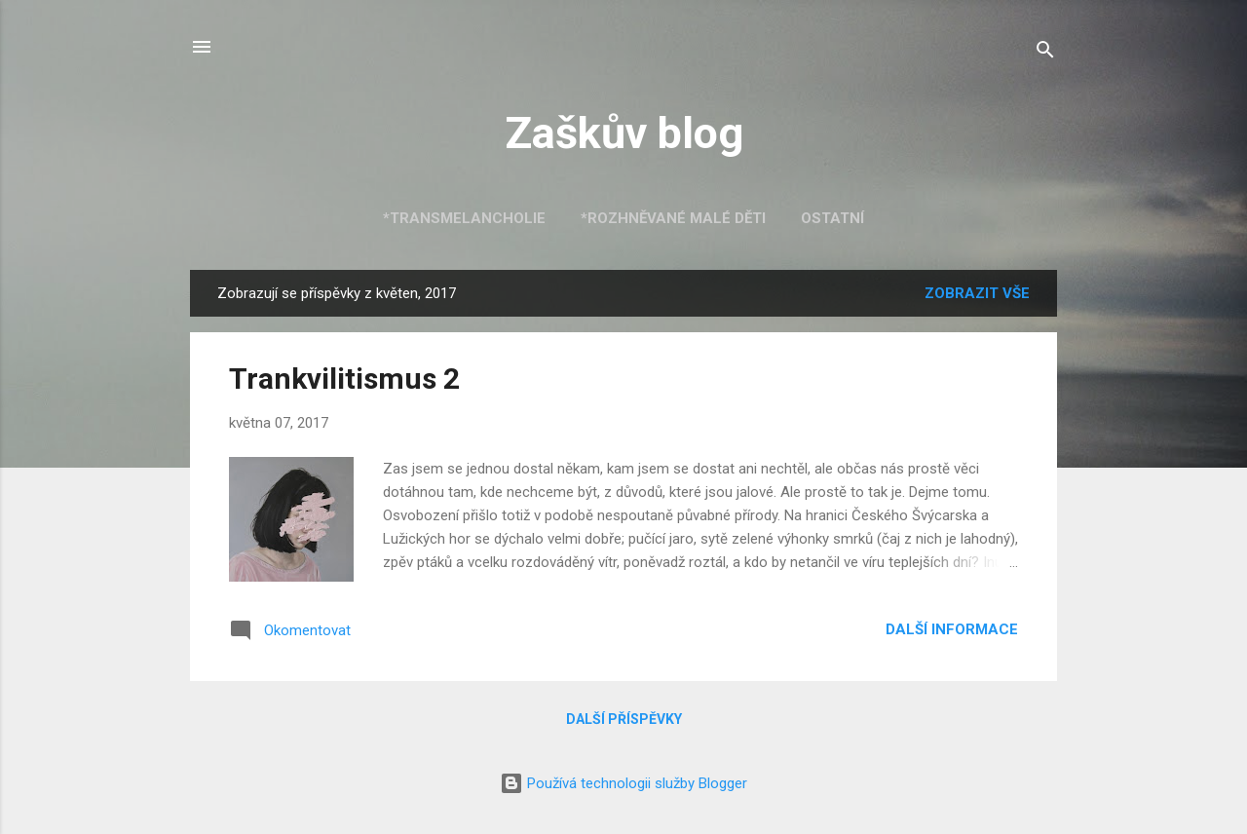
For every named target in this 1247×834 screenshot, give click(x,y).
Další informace (952, 629)
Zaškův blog (624, 133)
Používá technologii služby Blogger (623, 783)
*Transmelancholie (464, 218)
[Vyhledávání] (1045, 53)
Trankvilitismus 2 (344, 378)
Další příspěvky (624, 719)
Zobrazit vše (977, 293)
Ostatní (832, 218)
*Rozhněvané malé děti (673, 218)
